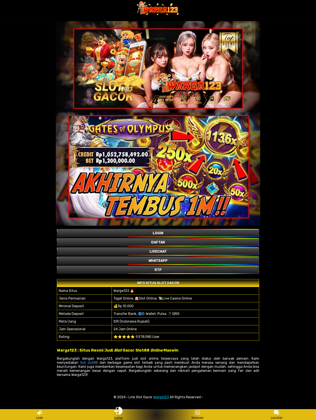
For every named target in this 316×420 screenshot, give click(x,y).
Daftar (118, 414)
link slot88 (89, 363)
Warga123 (161, 397)
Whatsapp (197, 414)
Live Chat (276, 414)
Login (39, 414)
